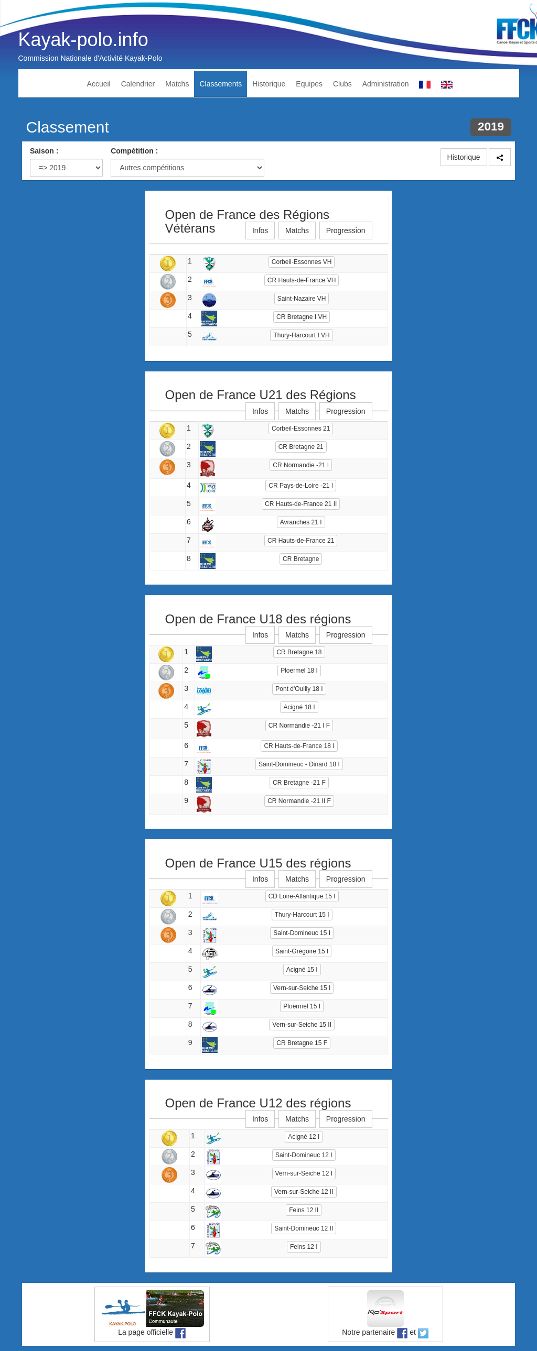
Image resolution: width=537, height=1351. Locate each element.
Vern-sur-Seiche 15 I (301, 988)
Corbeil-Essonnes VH (302, 262)
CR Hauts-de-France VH (301, 280)
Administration (385, 84)
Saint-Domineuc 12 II (303, 1228)
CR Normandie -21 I (301, 465)
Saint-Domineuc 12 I (303, 1155)
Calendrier (138, 84)
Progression (346, 230)
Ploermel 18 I (299, 670)
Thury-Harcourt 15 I (302, 914)
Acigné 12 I (303, 1136)
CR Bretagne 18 (298, 652)
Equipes (309, 84)
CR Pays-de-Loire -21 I (300, 485)
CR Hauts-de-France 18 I (299, 746)
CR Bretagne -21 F (299, 782)
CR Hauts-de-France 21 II (301, 504)
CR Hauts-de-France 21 (300, 540)
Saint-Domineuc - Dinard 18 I (299, 764)
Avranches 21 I (301, 522)
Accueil (99, 84)
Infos (260, 230)
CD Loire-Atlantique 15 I (302, 896)
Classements (220, 84)
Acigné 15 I (302, 969)
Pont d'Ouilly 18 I (299, 689)
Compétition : (134, 151)
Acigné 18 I (299, 707)
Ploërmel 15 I (301, 1006)
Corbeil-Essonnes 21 (301, 428)
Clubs (342, 84)
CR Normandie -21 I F (299, 725)
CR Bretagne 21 (301, 447)
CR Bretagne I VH (301, 317)
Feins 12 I (304, 1246)
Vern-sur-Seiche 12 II (304, 1191)
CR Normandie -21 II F (299, 801)
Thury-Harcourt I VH (301, 335)
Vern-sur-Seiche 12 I (303, 1173)
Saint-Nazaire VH (301, 298)
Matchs (177, 84)
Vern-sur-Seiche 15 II (301, 1024)
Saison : (44, 151)
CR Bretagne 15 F (301, 1043)
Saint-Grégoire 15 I (301, 951)
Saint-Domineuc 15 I (301, 933)
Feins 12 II (303, 1210)
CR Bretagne (301, 559)
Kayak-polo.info (83, 39)
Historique (268, 84)
